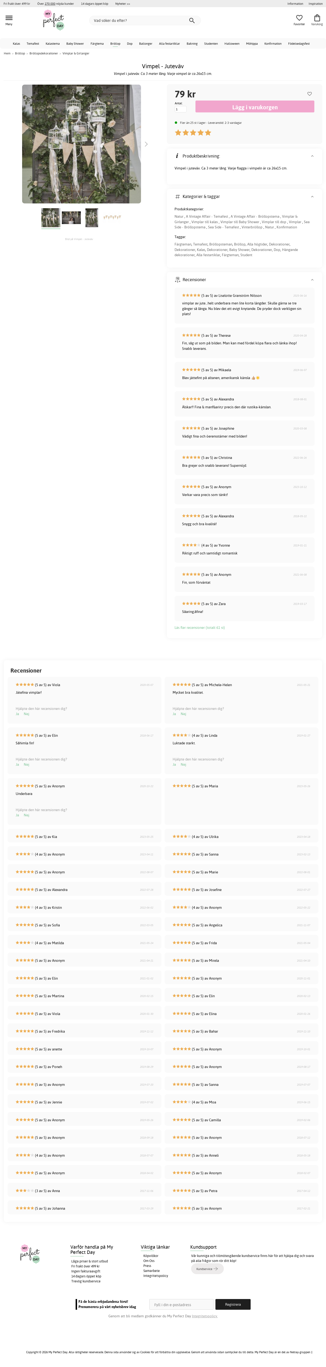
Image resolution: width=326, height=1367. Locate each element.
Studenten (211, 43)
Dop (129, 43)
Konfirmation (273, 43)
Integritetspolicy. (205, 1316)
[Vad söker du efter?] (145, 20)
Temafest (33, 43)
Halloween (231, 43)
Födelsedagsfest (299, 43)
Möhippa (252, 43)
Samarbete (151, 1271)
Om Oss (149, 1261)
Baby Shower (75, 43)
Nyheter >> (122, 3)
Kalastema (53, 43)
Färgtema (97, 43)
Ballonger (145, 43)
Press (147, 1266)
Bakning (192, 43)
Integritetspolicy (155, 1276)
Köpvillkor (150, 1256)
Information (295, 3)
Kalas (16, 43)
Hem (7, 53)
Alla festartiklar (169, 43)
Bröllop (115, 43)
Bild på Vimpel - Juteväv (79, 239)
